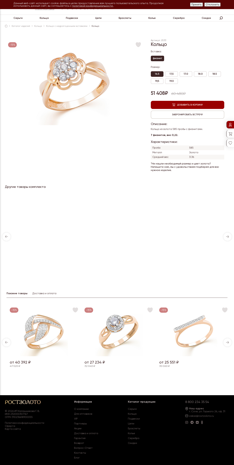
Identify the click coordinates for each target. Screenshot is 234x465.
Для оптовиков (83, 413)
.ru (212, 415)
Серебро (179, 17)
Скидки (206, 17)
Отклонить (212, 4)
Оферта (10, 425)
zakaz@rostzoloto (200, 415)
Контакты (80, 452)
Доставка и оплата (86, 433)
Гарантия (79, 438)
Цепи (98, 17)
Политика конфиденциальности (24, 422)
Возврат (79, 443)
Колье (152, 17)
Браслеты (125, 17)
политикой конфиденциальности (92, 5)
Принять (196, 4)
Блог (77, 457)
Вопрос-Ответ (83, 447)
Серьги (18, 17)
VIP (76, 418)
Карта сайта (13, 428)
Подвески (72, 17)
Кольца (44, 17)
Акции (77, 428)
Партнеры (80, 423)
